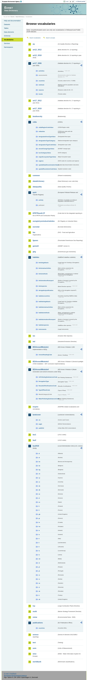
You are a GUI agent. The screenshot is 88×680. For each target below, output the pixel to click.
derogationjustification (46, 290)
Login (66, 1)
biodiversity (37, 116)
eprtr (34, 192)
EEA (12, 1)
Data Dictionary (20, 16)
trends (41, 94)
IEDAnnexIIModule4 (41, 369)
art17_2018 (37, 108)
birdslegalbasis (43, 262)
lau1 (34, 435)
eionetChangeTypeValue (46, 149)
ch (39, 474)
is (39, 534)
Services (7, 43)
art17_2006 (37, 63)
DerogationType (44, 381)
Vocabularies (8, 40)
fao (34, 232)
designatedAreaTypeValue (47, 136)
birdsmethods (43, 274)
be (39, 466)
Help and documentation (12, 21)
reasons (41, 90)
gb (39, 514)
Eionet (12, 16)
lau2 (34, 440)
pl (39, 567)
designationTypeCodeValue (47, 145)
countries (42, 81)
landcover (37, 415)
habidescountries (44, 296)
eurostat (36, 227)
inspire (35, 407)
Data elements (9, 32)
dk (39, 490)
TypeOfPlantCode (44, 390)
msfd (35, 611)
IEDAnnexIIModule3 (41, 361)
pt (39, 571)
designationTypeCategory (47, 140)
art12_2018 (37, 55)
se (39, 583)
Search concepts (50, 37)
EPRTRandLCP (39, 213)
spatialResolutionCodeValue (48, 169)
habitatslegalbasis (44, 301)
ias (34, 336)
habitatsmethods (44, 312)
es (39, 502)
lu (39, 551)
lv (39, 555)
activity (41, 200)
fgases (35, 240)
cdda (35, 122)
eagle (40, 424)
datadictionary (38, 181)
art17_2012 (37, 100)
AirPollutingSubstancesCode (48, 377)
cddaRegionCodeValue (46, 127)
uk (39, 599)
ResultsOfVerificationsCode (48, 386)
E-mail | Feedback (10, 673)
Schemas (7, 36)
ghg (34, 252)
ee (39, 494)
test (34, 642)
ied (34, 341)
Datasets (7, 24)
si (39, 587)
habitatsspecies (44, 325)
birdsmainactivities (45, 268)
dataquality (37, 187)
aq (34, 44)
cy (39, 478)
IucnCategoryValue (45, 153)
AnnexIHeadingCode (45, 354)
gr (39, 518)
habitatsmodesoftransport (47, 319)
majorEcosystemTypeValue (47, 157)
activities (41, 71)
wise (34, 654)
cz (39, 482)
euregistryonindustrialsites (44, 221)
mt (39, 559)
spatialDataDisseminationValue (48, 165)
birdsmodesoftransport (46, 280)
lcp (34, 606)
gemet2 (36, 246)
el (39, 498)
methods (41, 85)
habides (36, 257)
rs (39, 579)
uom (34, 648)
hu (39, 526)
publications (38, 623)
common (36, 175)
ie (39, 530)
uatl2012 (41, 428)
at (39, 457)
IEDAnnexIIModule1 (41, 347)
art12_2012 (37, 50)
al (39, 453)
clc (39, 420)
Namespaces (8, 47)
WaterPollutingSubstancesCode (48, 399)
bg (39, 469)
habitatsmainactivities (46, 307)
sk (39, 591)
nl (39, 563)
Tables (6, 28)
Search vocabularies (35, 37)
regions (41, 161)
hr (39, 522)
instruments (42, 329)
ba (39, 461)
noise (35, 617)
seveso (35, 635)
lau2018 (36, 446)
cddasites (42, 131)
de (39, 486)
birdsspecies (43, 286)
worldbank (37, 662)
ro (39, 575)
